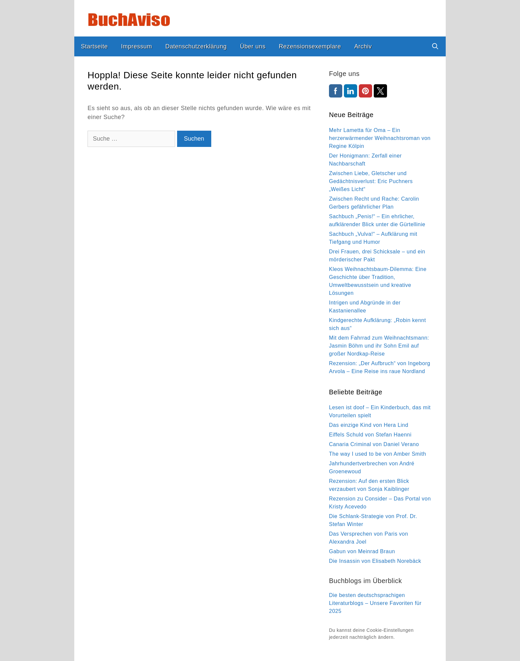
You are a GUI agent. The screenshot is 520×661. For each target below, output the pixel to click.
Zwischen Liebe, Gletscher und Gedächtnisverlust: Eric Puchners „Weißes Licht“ (371, 181)
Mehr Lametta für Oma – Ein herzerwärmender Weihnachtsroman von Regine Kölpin (379, 138)
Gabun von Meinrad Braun (362, 551)
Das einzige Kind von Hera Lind (368, 425)
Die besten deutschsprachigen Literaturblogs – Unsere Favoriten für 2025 (375, 603)
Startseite (94, 46)
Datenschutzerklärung (196, 46)
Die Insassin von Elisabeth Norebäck (375, 561)
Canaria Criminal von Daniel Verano (374, 444)
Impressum (136, 46)
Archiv (363, 46)
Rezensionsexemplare (310, 46)
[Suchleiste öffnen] (435, 46)
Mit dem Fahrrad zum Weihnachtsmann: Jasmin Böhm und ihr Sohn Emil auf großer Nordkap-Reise (379, 346)
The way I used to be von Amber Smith (377, 454)
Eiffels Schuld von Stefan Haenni (370, 434)
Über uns (253, 46)
